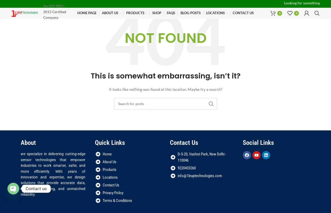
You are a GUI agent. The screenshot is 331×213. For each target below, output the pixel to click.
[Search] (317, 13)
